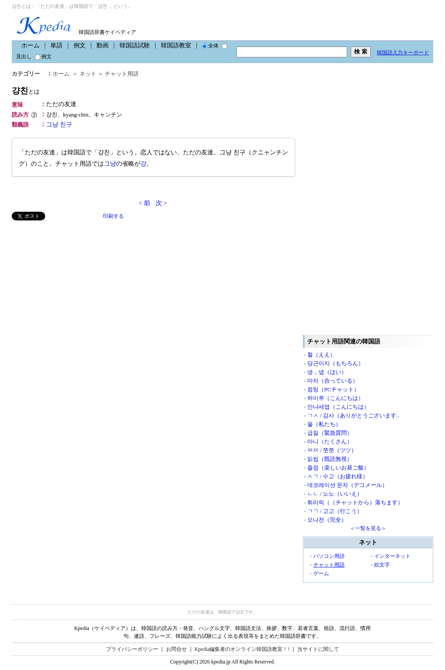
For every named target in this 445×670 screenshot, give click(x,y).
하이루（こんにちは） (335, 398)
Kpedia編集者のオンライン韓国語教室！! (242, 649)
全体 (210, 46)
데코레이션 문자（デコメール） (347, 485)
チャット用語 (122, 73)
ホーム (30, 45)
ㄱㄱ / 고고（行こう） (334, 511)
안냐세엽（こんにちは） (338, 406)
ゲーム (321, 573)
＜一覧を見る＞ (368, 528)
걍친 (26, 90)
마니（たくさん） (329, 441)
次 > (161, 203)
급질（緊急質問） (329, 433)
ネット (88, 73)
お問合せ (176, 649)
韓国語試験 (135, 45)
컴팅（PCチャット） (333, 389)
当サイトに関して (318, 649)
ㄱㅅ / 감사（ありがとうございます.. (353, 415)
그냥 (110, 163)
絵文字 (382, 565)
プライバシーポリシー (132, 649)
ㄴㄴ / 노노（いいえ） (334, 493)
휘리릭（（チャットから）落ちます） (355, 502)
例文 (79, 45)
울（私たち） (324, 424)
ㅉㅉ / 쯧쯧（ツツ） (332, 450)
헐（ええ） (321, 354)
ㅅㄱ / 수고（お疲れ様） (337, 476)
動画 (102, 45)
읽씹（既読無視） (329, 459)
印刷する (113, 216)
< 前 (144, 203)
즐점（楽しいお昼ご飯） (338, 467)
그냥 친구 (59, 124)
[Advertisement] (77, 281)
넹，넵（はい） (327, 372)
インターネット (392, 556)
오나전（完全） (327, 520)
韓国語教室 (176, 45)
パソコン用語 (329, 556)
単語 (56, 45)
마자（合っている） (332, 380)
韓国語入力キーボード (403, 53)
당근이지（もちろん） (335, 363)
